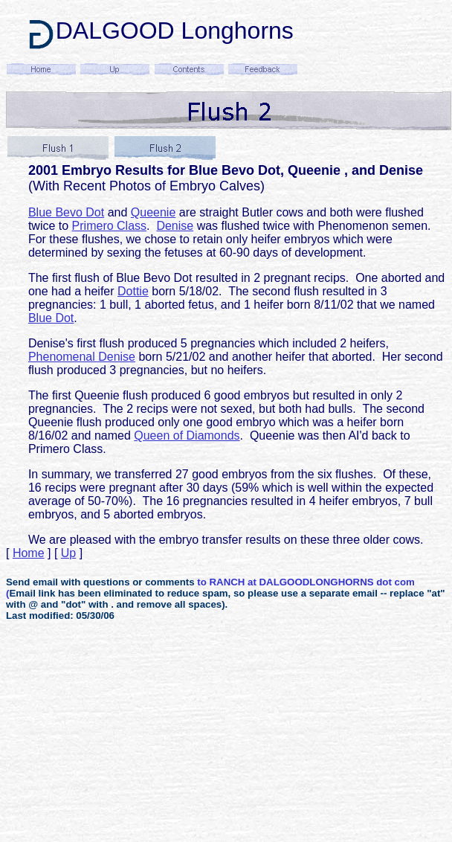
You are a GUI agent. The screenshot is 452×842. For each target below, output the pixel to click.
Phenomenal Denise (81, 356)
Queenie (153, 212)
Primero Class (109, 225)
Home (29, 553)
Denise (174, 225)
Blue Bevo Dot (66, 212)
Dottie (133, 291)
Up (68, 553)
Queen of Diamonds (186, 435)
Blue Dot (51, 318)
